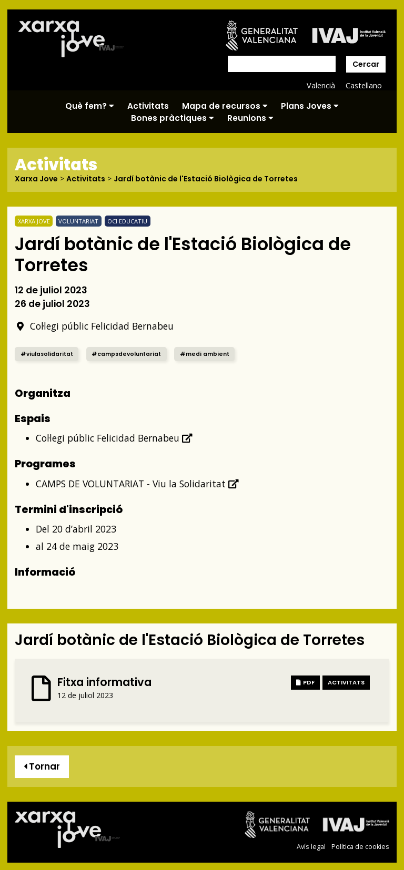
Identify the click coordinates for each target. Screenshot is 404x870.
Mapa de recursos (225, 105)
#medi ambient (204, 354)
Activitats (148, 105)
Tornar (42, 766)
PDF (305, 682)
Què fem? (89, 105)
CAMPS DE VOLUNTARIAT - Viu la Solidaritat (137, 483)
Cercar (365, 64)
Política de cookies (360, 846)
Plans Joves (310, 105)
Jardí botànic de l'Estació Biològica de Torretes (206, 178)
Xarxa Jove (36, 178)
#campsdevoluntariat (126, 354)
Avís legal (311, 846)
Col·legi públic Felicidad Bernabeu (94, 326)
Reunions (250, 118)
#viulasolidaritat (47, 354)
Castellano (364, 85)
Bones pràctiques (172, 118)
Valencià (321, 85)
